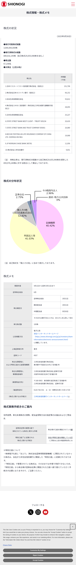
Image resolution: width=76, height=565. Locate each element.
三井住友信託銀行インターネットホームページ (52, 396)
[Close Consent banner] (72, 526)
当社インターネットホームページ (46, 333)
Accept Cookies (38, 560)
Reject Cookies (38, 555)
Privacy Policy (7, 545)
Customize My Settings (38, 550)
